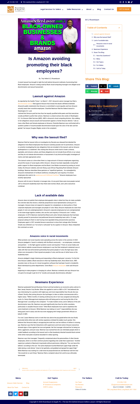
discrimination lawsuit (25, 104)
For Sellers (99, 65)
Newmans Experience (101, 49)
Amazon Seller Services (14, 383)
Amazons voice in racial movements (104, 45)
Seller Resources (75, 9)
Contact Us (109, 9)
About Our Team (12, 387)
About (90, 9)
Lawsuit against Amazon (102, 34)
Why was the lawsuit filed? (102, 37)
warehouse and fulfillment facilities (47, 175)
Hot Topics (99, 62)
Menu (98, 59)
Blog (99, 9)
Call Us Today (100, 68)
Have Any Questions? (103, 56)
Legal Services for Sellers (52, 9)
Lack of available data (101, 40)
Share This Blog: (99, 52)
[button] (119, 28)
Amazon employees (59, 265)
